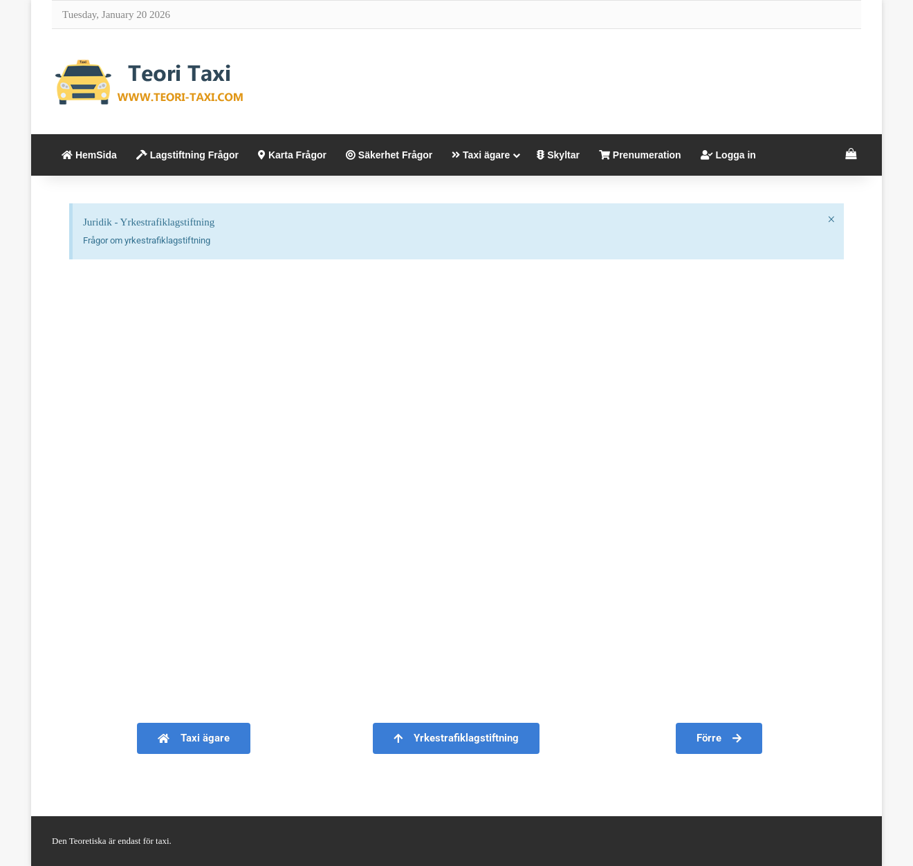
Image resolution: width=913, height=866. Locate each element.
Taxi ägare (481, 154)
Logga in (728, 154)
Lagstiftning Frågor (187, 154)
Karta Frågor (292, 154)
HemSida (89, 154)
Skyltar (558, 154)
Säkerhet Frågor (389, 154)
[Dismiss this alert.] (831, 219)
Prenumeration (640, 154)
